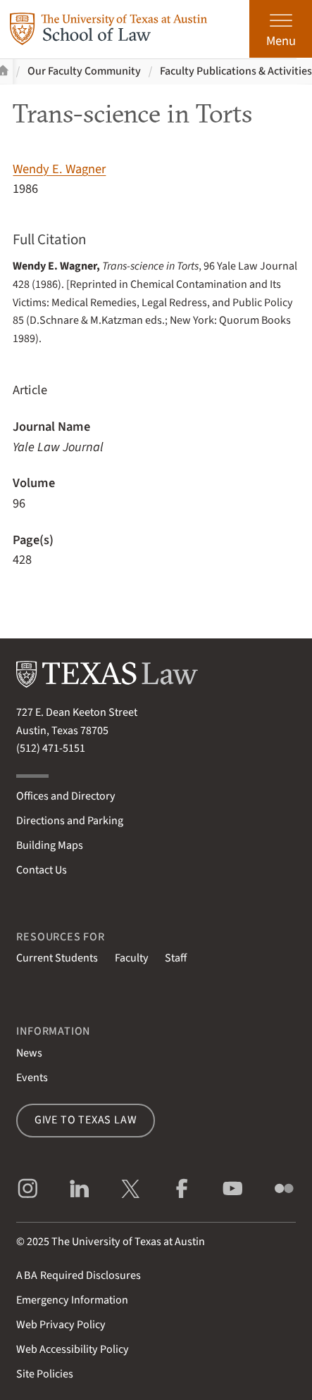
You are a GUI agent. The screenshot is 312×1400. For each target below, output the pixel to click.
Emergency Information (72, 1300)
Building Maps (49, 845)
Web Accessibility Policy (72, 1349)
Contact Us (41, 870)
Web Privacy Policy (61, 1324)
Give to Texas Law (86, 1120)
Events (32, 1077)
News (29, 1053)
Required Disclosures (78, 1275)
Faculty (132, 958)
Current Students (57, 958)
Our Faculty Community (84, 71)
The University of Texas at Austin (128, 1241)
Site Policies (44, 1374)
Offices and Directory (66, 796)
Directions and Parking (69, 820)
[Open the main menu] (280, 29)
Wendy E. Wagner (59, 169)
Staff (176, 958)
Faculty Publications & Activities (236, 71)
